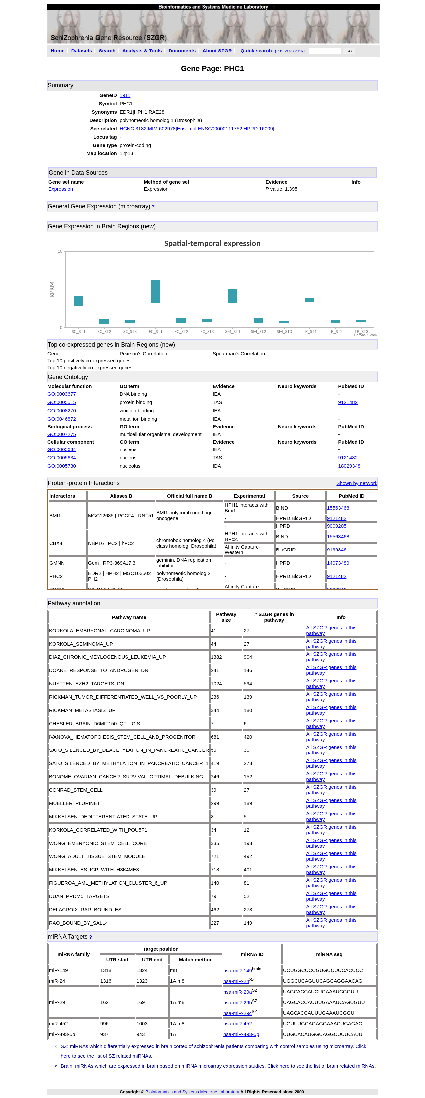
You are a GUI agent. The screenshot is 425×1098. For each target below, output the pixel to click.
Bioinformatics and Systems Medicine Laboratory (192, 1091)
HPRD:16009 (258, 128)
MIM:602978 (162, 128)
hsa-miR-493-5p (241, 1034)
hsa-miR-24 (236, 981)
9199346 (336, 549)
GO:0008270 (61, 410)
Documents (182, 50)
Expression (60, 189)
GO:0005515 (61, 402)
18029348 (349, 466)
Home (58, 50)
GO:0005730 (61, 466)
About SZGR (217, 50)
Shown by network (356, 483)
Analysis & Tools (142, 50)
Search (107, 50)
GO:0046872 (61, 419)
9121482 (348, 402)
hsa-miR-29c (237, 1013)
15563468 (338, 508)
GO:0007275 (61, 434)
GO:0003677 (61, 394)
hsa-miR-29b (237, 1002)
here (66, 1056)
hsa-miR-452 (237, 1023)
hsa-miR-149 (237, 970)
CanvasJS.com (365, 335)
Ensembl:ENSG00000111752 (209, 128)
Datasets (81, 50)
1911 (125, 95)
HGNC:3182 (133, 128)
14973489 (338, 563)
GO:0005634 (61, 449)
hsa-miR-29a (237, 992)
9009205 (336, 526)
